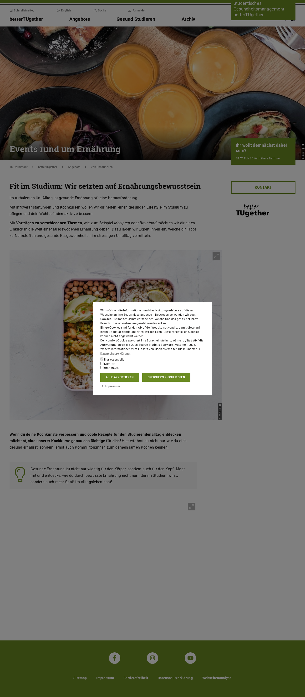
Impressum (110, 386)
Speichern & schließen (166, 377)
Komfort (108, 364)
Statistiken (109, 368)
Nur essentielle (112, 359)
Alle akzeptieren (119, 377)
